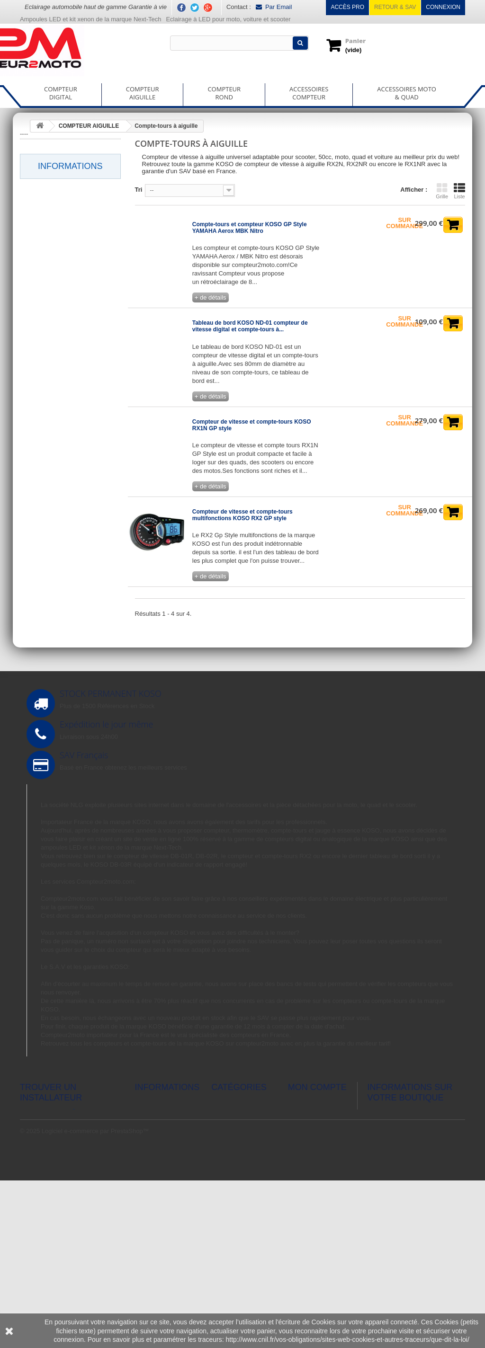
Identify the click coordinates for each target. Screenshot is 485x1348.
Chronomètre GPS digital (64, 168)
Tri (139, 189)
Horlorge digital (49, 215)
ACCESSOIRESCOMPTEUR (308, 93)
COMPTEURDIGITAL (60, 93)
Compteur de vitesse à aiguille (64, 409)
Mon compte (317, 1154)
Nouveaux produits (160, 1182)
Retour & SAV (395, 7)
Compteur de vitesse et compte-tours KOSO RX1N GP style (251, 425)
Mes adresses (307, 1194)
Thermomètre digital (57, 297)
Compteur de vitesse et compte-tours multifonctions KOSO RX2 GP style (242, 515)
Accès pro (347, 7)
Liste (459, 190)
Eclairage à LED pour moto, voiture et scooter (229, 19)
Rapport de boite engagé (63, 276)
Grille (442, 190)
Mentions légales (62, 599)
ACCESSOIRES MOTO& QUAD (406, 93)
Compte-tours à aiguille (69, 380)
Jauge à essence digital (62, 235)
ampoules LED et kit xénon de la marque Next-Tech (111, 914)
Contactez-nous (156, 1219)
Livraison (51, 585)
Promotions (150, 1169)
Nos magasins (58, 664)
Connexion (443, 7)
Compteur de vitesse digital (57, 193)
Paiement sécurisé (64, 650)
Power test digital (52, 256)
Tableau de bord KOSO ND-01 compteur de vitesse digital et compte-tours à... (250, 326)
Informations (70, 571)
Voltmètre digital (51, 317)
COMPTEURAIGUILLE (142, 93)
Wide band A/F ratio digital (66, 337)
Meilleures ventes (159, 1194)
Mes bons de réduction (319, 1227)
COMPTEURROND (224, 93)
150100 (38, 532)
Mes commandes (311, 1169)
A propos (51, 636)
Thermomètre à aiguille (68, 436)
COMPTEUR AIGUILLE (62, 358)
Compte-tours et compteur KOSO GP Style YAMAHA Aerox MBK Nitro (249, 227)
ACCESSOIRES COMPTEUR (51, 483)
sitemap (146, 1264)
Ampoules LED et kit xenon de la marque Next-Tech (90, 19)
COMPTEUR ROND (57, 458)
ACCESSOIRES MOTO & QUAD (65, 510)
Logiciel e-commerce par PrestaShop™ (95, 1298)
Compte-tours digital (57, 147)
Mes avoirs (303, 1182)
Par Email (274, 6)
